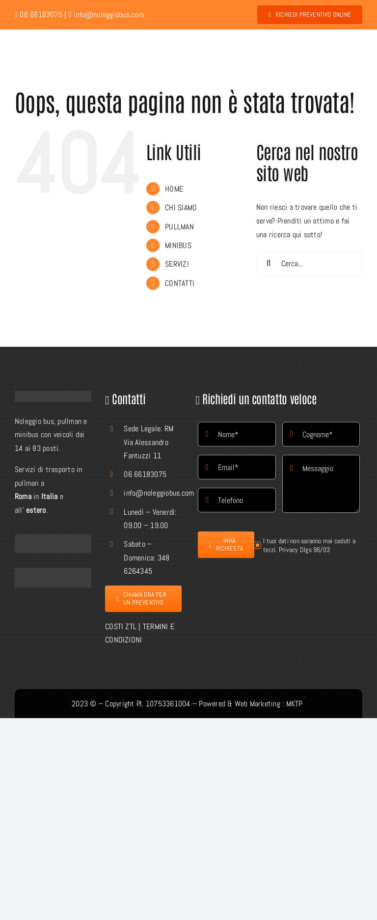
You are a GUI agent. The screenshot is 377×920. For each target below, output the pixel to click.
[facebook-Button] (53, 571)
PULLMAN (179, 227)
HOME (174, 189)
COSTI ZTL (120, 626)
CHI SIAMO (181, 207)
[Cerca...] (309, 263)
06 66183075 (145, 474)
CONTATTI (179, 283)
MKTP (294, 703)
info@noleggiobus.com (106, 14)
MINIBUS (178, 245)
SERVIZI (177, 264)
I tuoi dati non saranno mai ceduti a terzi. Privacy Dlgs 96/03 (309, 545)
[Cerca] (268, 263)
